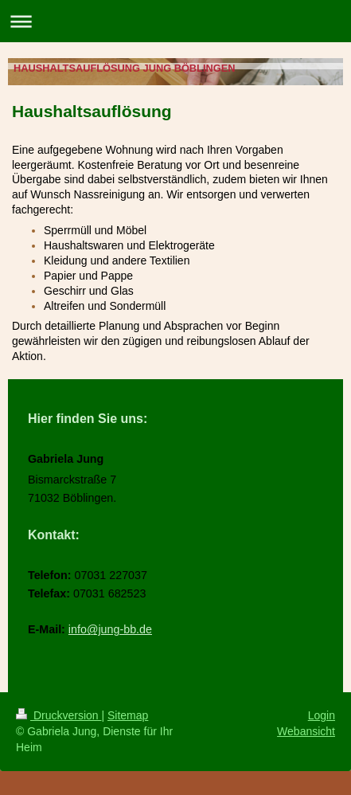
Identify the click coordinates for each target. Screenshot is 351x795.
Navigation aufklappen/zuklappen (175, 21)
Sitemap (127, 715)
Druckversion (58, 715)
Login (321, 715)
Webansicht (306, 731)
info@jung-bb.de (110, 629)
